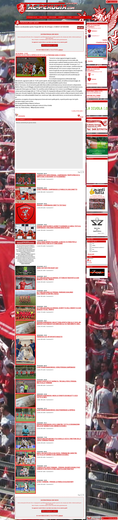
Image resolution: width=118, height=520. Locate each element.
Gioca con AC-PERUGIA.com (94, 92)
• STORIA (69, 17)
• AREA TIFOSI (43, 17)
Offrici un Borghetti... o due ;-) (49, 45)
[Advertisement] (92, 171)
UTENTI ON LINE (113, 518)
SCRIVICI (60, 49)
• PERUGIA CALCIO (32, 17)
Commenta (20, 116)
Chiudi (80, 117)
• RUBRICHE (61, 17)
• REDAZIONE (52, 17)
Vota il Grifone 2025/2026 (93, 97)
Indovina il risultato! (92, 83)
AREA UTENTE (113, 1)
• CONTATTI (76, 17)
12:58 (90, 262)
